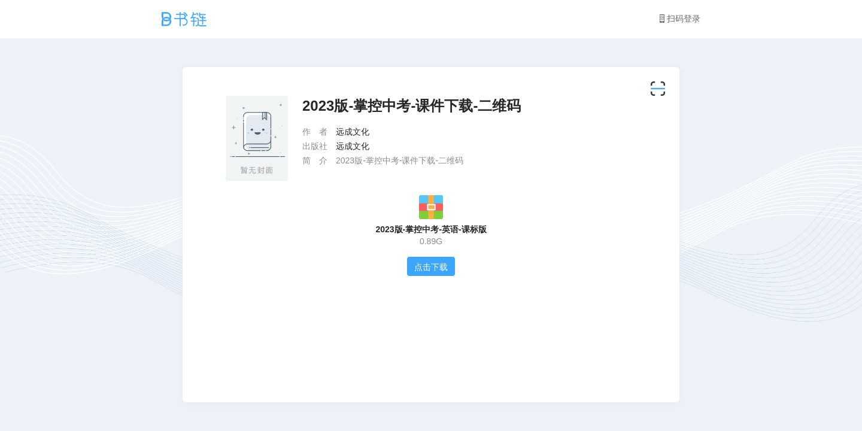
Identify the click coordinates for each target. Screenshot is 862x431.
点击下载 (431, 267)
